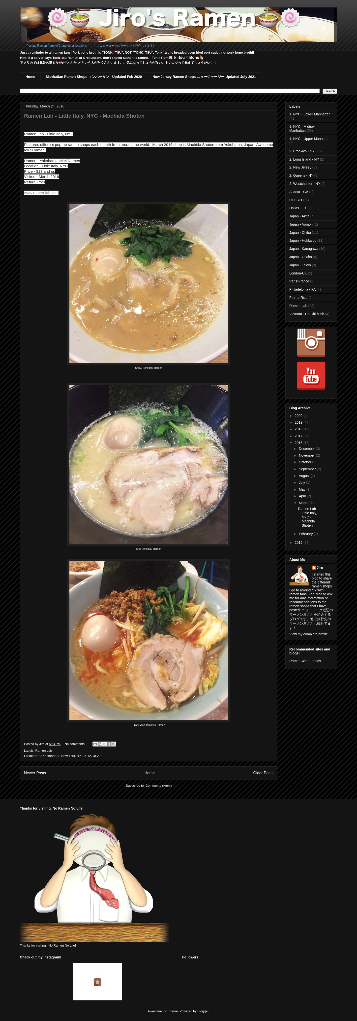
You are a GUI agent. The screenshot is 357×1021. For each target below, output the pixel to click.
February (306, 534)
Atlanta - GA (298, 192)
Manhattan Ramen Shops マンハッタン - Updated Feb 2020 (94, 77)
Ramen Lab (43, 750)
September (308, 469)
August (304, 476)
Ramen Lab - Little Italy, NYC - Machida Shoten (84, 116)
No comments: (75, 744)
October (305, 462)
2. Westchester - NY (304, 184)
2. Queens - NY (301, 175)
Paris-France (299, 281)
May (302, 489)
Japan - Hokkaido (302, 240)
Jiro (320, 568)
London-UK (298, 273)
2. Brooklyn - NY (302, 151)
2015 (299, 543)
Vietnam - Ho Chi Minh (306, 314)
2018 (299, 429)
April (303, 496)
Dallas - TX (297, 208)
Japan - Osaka (300, 257)
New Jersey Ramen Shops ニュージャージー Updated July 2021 (204, 77)
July (302, 482)
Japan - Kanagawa (303, 249)
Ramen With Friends (305, 661)
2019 (299, 422)
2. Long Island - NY (304, 159)
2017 (299, 436)
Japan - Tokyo (300, 265)
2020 (299, 416)
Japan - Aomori (301, 224)
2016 (299, 443)
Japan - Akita (299, 216)
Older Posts (263, 773)
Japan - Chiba (300, 233)
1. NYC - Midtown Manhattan (303, 129)
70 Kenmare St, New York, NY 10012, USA (68, 756)
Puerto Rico (298, 298)
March (304, 503)
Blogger (202, 1011)
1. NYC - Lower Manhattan (309, 114)
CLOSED (296, 200)
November (307, 455)
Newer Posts (35, 773)
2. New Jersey (300, 167)
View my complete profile (308, 634)
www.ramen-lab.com (41, 193)
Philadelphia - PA (302, 289)
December (307, 449)
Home (30, 77)
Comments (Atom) (159, 785)
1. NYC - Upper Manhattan (309, 139)
